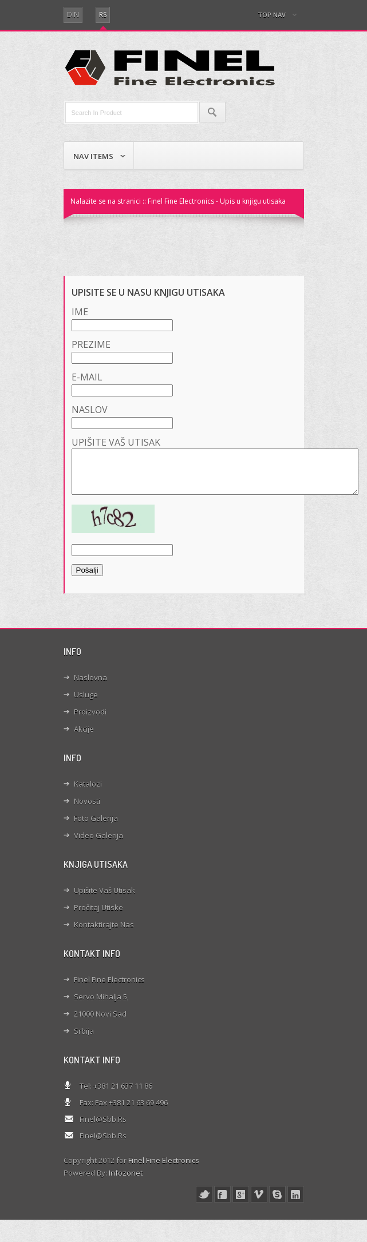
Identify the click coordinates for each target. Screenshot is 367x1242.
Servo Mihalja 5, (101, 1005)
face (222, 1203)
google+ (240, 1203)
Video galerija (98, 844)
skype (277, 1203)
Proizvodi (90, 720)
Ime (122, 318)
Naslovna (90, 686)
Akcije (84, 737)
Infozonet (126, 1181)
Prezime (122, 350)
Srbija (84, 1039)
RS (102, 14)
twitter (204, 1203)
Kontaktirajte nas (104, 933)
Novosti (87, 809)
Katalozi (88, 792)
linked (295, 1203)
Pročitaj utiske (98, 916)
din (73, 14)
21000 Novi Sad (100, 1022)
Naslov (122, 415)
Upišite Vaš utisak (104, 899)
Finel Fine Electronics (109, 988)
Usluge (86, 703)
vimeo (259, 1203)
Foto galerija (96, 827)
